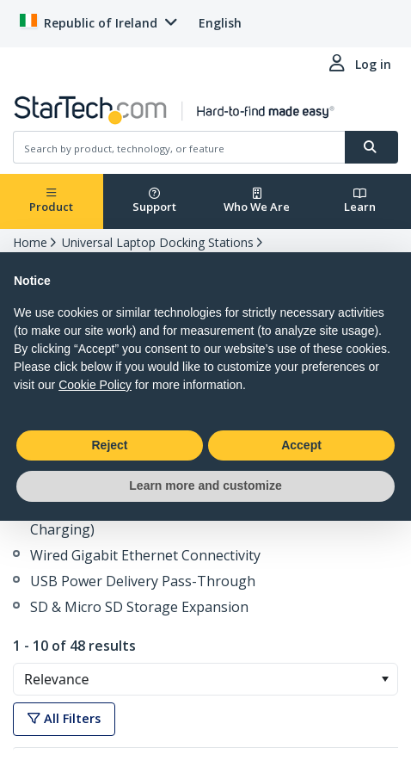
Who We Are (257, 201)
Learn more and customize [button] (205, 485)
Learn (360, 201)
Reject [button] (109, 445)
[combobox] (205, 679)
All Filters (64, 718)
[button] (384, 679)
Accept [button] (301, 445)
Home (30, 242)
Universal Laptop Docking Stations (158, 242)
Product (51, 201)
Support (154, 201)
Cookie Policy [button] (95, 385)
